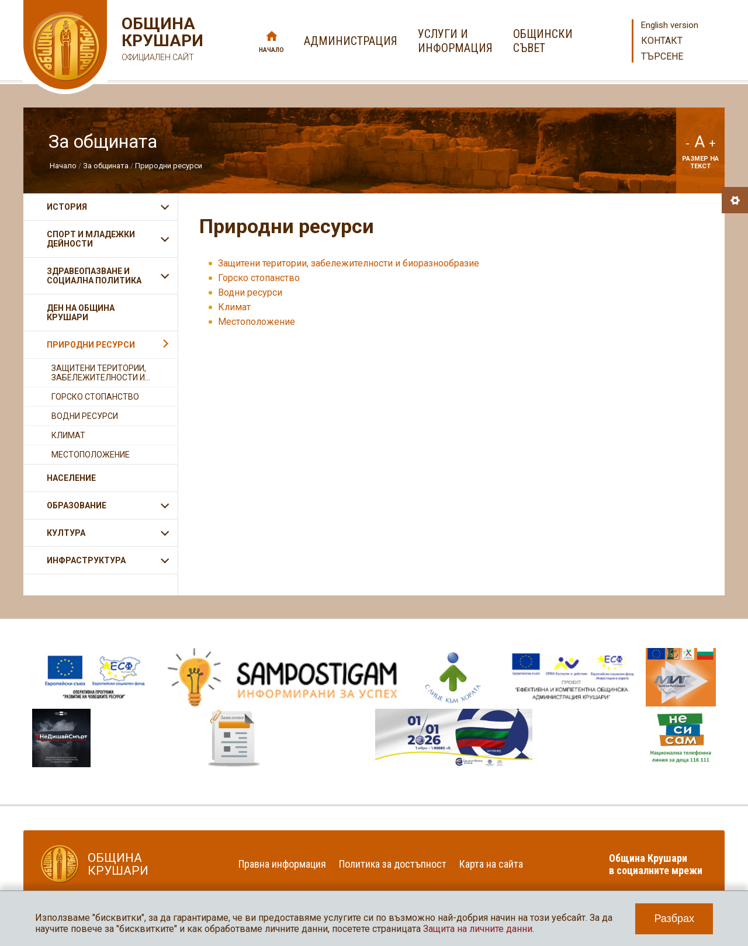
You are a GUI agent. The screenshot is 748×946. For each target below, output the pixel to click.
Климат (234, 307)
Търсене (662, 56)
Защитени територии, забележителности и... (100, 372)
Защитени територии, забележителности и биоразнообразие (348, 263)
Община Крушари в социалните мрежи (655, 864)
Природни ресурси (168, 165)
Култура (66, 533)
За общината (106, 165)
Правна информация (282, 864)
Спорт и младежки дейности (91, 239)
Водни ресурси (250, 292)
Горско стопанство (259, 277)
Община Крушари (161, 40)
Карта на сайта (491, 864)
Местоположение (256, 321)
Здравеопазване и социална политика (94, 275)
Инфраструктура (86, 560)
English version (669, 25)
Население (71, 478)
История (67, 207)
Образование (76, 505)
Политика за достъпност (392, 864)
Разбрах (674, 918)
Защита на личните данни (477, 928)
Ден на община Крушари (81, 312)
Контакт (662, 40)
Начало (271, 50)
